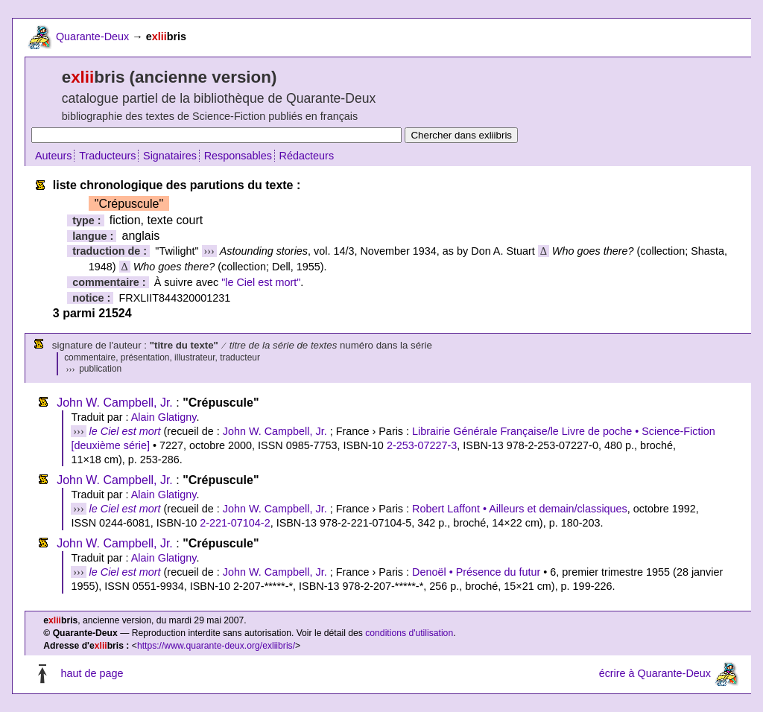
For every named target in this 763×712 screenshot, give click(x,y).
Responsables (238, 156)
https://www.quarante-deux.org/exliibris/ (216, 646)
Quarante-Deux (92, 36)
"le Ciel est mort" (260, 282)
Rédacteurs (307, 156)
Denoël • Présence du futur (476, 572)
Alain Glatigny (164, 417)
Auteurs (53, 156)
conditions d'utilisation (409, 633)
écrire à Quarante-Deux (655, 674)
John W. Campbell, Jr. (115, 402)
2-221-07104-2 (235, 523)
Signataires (170, 156)
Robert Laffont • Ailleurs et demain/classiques (519, 509)
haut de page (91, 674)
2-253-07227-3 (422, 445)
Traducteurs (107, 156)
